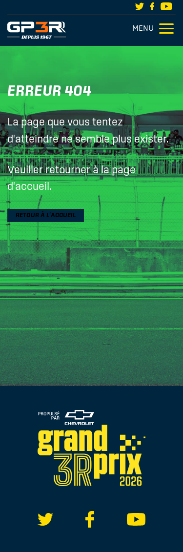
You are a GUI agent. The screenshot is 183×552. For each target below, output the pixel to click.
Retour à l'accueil (46, 215)
